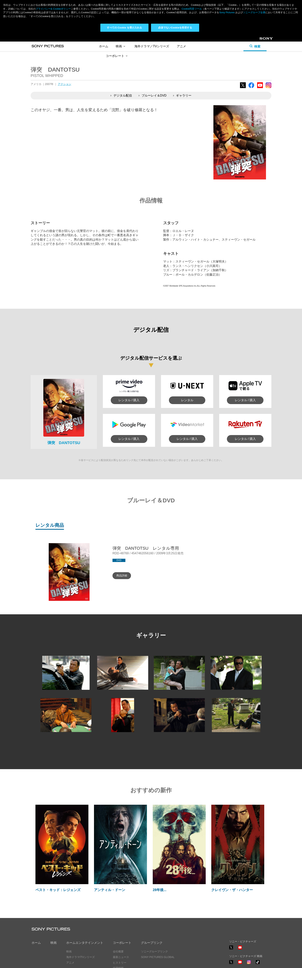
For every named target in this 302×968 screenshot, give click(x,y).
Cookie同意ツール (92, 961)
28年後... (159, 855)
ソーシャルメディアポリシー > (248, 950)
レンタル (187, 365)
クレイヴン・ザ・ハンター (232, 855)
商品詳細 (121, 540)
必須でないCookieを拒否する (175, 27)
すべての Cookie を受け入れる (124, 27)
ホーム (36, 908)
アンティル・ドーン (109, 855)
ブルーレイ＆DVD (153, 60)
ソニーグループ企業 (254, 12)
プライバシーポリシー (45, 961)
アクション (64, 49)
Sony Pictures (227, 12)
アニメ (70, 927)
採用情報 (118, 933)
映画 (53, 908)
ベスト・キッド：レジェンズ (58, 855)
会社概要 (118, 916)
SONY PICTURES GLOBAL (157, 922)
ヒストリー (119, 927)
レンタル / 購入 (128, 365)
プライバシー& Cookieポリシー (53, 8)
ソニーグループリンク (154, 916)
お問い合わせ (121, 938)
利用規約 (70, 961)
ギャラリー (182, 60)
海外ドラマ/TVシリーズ (80, 922)
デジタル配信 (121, 60)
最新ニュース (121, 922)
